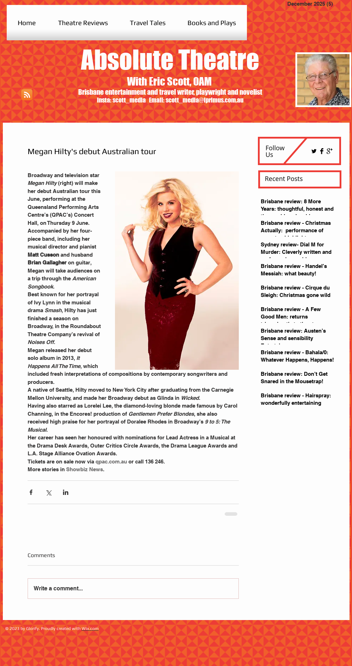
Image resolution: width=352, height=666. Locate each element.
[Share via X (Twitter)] (48, 492)
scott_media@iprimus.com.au (204, 100)
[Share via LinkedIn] (65, 492)
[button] (83, 22)
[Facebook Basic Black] (322, 151)
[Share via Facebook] (31, 492)
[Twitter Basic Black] (314, 151)
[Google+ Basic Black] (330, 151)
